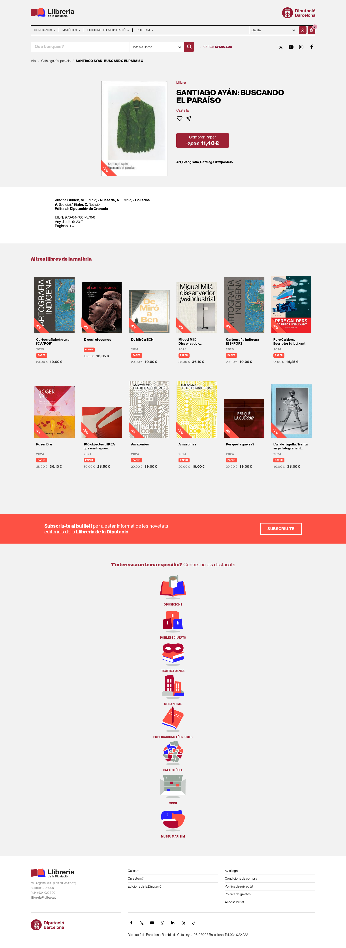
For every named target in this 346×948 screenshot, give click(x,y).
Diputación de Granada (89, 208)
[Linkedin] (172, 922)
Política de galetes (238, 894)
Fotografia (190, 162)
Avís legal (232, 871)
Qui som (133, 871)
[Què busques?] (80, 47)
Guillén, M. (76, 200)
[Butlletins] (183, 922)
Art (178, 162)
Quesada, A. (110, 200)
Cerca (216, 47)
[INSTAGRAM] (301, 46)
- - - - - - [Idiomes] (273, 30)
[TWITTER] (280, 46)
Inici (33, 61)
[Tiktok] (193, 922)
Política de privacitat (239, 886)
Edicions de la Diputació (145, 886)
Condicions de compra (241, 878)
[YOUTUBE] (291, 46)
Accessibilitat (234, 902)
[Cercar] (189, 47)
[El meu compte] (303, 30)
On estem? (135, 878)
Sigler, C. (80, 204)
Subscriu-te (280, 528)
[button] (311, 30)
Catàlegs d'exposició (216, 162)
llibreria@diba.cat (43, 897)
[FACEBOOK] (311, 46)
